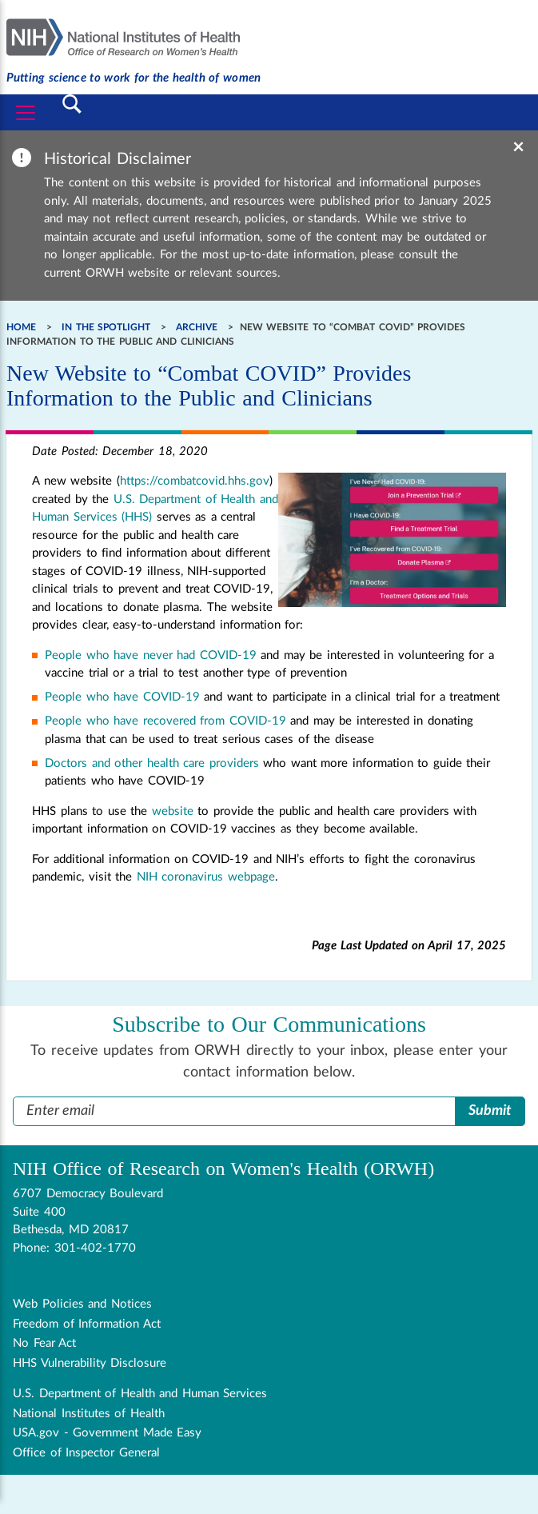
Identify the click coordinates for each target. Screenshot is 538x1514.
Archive (196, 327)
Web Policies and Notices (82, 1304)
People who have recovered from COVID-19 (165, 721)
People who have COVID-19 (122, 697)
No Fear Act (44, 1343)
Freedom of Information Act (87, 1324)
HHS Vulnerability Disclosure (89, 1363)
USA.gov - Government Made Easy (107, 1433)
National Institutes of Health (89, 1414)
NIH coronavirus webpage (206, 877)
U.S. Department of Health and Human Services (140, 1394)
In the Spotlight (106, 327)
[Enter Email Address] (234, 1111)
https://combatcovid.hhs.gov (194, 481)
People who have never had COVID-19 (151, 655)
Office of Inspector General (86, 1453)
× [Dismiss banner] (518, 147)
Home (21, 327)
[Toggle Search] (73, 104)
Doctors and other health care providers (152, 763)
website (172, 811)
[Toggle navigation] (25, 113)
